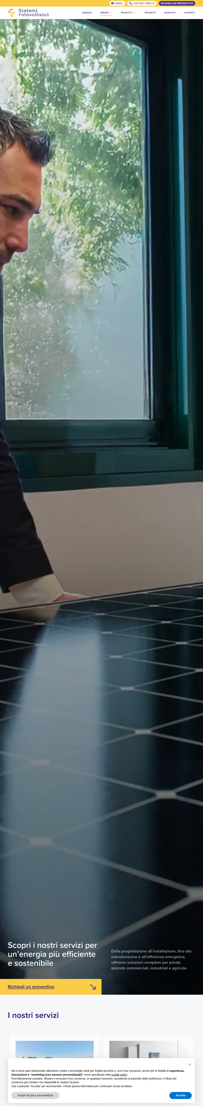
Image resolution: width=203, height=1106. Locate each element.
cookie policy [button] (119, 1074)
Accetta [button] (181, 1095)
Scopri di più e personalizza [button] (35, 1095)
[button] (190, 1064)
